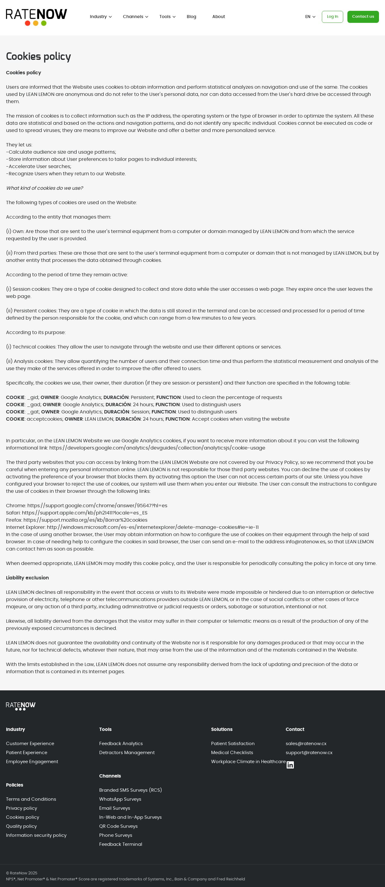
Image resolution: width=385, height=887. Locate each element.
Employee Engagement (32, 762)
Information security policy (36, 835)
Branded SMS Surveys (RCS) (130, 790)
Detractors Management (127, 752)
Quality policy (21, 826)
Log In (332, 17)
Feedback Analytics (121, 743)
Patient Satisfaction (233, 743)
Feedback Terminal (120, 844)
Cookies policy (22, 817)
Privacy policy (21, 808)
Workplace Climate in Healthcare (248, 762)
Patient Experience (26, 752)
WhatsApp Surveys (120, 799)
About (218, 17)
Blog (191, 17)
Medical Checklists (232, 752)
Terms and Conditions (31, 799)
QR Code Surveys (118, 826)
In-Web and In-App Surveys (130, 817)
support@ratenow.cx (309, 752)
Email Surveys (114, 808)
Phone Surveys (115, 835)
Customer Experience (30, 743)
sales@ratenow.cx (306, 743)
